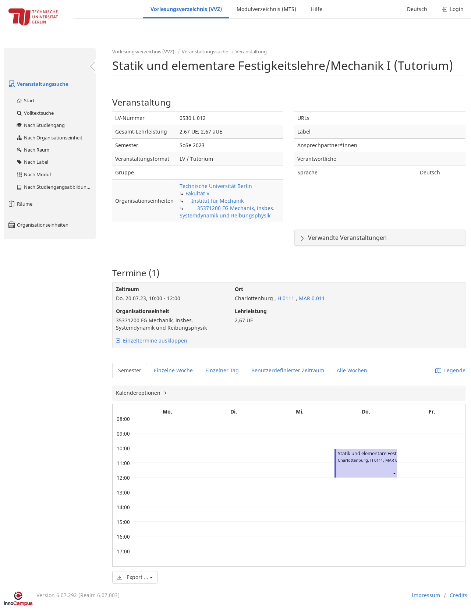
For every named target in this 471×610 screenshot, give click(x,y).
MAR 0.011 (312, 298)
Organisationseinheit (142, 311)
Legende (450, 370)
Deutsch (417, 9)
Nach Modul (33, 174)
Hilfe (316, 9)
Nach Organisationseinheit (49, 137)
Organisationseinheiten (37, 224)
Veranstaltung (251, 51)
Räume (19, 204)
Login (453, 9)
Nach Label (32, 162)
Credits (458, 595)
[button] (394, 473)
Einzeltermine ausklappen (151, 340)
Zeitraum (127, 289)
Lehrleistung (251, 311)
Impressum (426, 595)
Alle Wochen (352, 370)
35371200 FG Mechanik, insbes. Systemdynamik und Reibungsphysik (227, 212)
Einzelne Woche (173, 370)
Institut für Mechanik (217, 200)
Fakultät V (197, 193)
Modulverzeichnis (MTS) (266, 9)
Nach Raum (32, 149)
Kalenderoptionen (139, 392)
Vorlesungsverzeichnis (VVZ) (186, 9)
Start (25, 100)
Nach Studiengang (40, 125)
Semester (129, 370)
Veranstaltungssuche (37, 84)
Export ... (135, 577)
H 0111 (286, 298)
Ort (239, 289)
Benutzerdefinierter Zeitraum (287, 370)
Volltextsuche (35, 113)
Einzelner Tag (222, 370)
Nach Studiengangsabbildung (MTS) (56, 187)
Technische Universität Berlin (216, 185)
